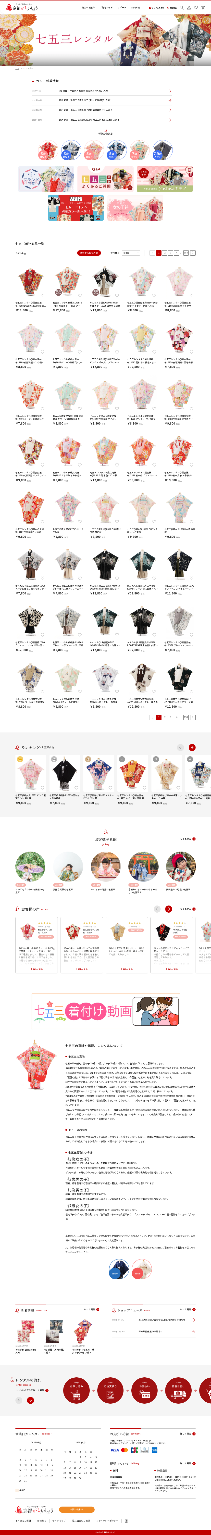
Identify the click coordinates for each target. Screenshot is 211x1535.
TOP (17, 68)
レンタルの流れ (156, 8)
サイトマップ (59, 1521)
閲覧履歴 (172, 8)
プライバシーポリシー (107, 1521)
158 (186, 252)
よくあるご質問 (23, 1521)
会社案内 (41, 1521)
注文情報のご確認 (81, 1521)
